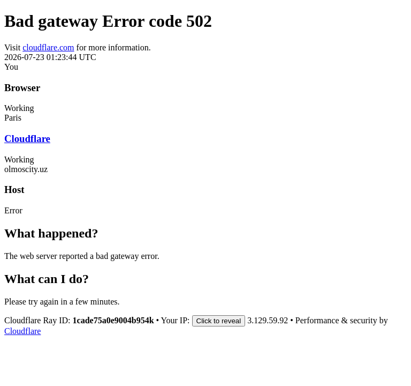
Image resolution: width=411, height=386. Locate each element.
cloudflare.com (48, 47)
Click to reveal (218, 321)
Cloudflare (27, 138)
